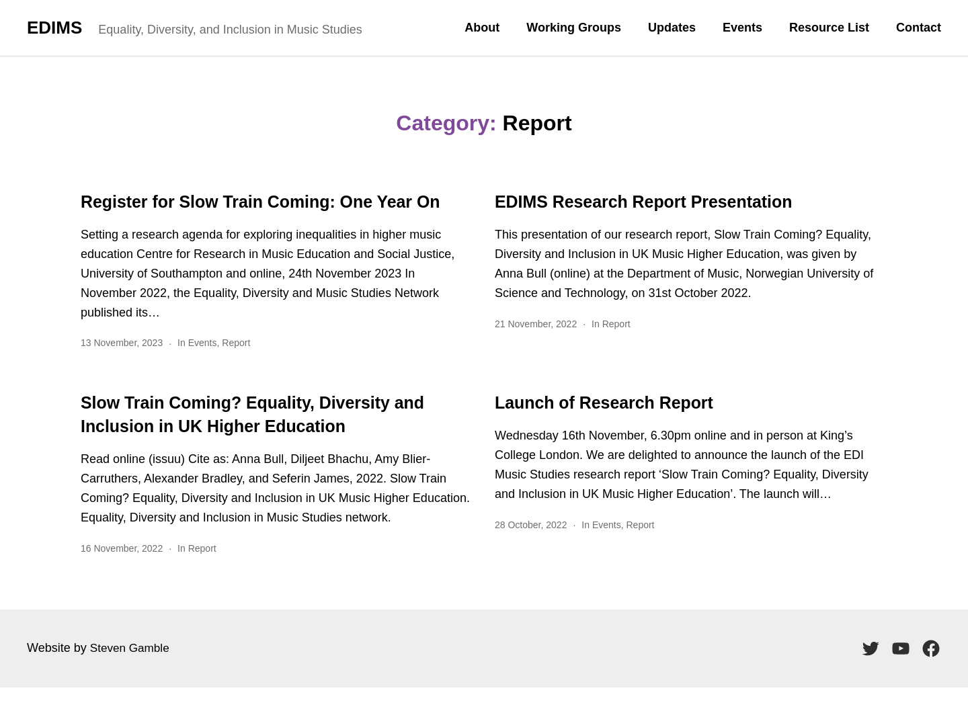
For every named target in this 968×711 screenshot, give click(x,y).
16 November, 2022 (122, 572)
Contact (918, 27)
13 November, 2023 (122, 366)
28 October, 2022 (531, 548)
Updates (672, 27)
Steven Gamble (131, 671)
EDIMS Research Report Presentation (662, 201)
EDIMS (54, 27)
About (482, 27)
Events (742, 27)
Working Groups (573, 27)
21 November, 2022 (536, 324)
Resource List (829, 27)
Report (236, 366)
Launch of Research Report (618, 425)
